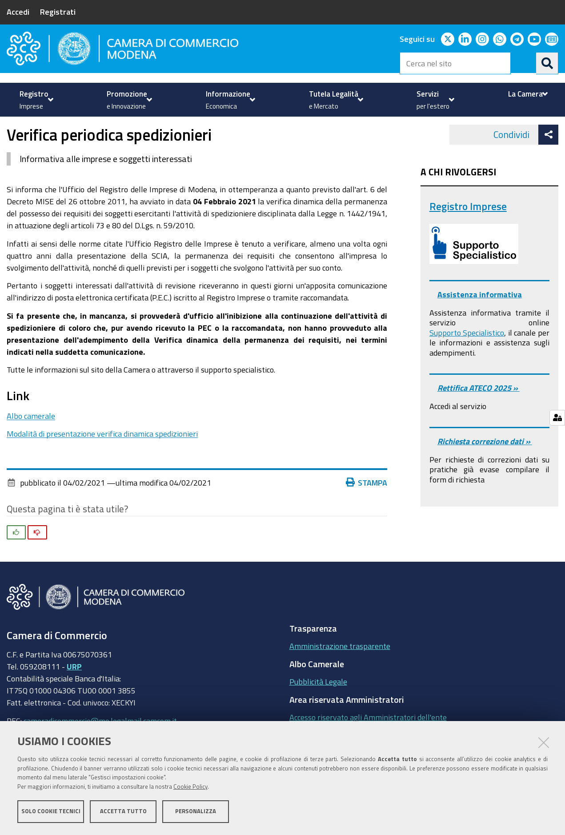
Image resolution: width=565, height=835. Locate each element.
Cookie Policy (190, 787)
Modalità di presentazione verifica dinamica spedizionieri (102, 459)
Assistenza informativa (479, 320)
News (189, 126)
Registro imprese (52, 126)
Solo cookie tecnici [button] (50, 812)
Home (12, 126)
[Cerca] (547, 63)
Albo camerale (31, 441)
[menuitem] (35, 100)
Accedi (18, 12)
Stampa (367, 507)
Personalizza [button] (195, 812)
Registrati (58, 12)
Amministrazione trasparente (339, 671)
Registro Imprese (468, 231)
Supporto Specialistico (466, 357)
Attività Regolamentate (131, 126)
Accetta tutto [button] (123, 812)
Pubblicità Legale (318, 707)
